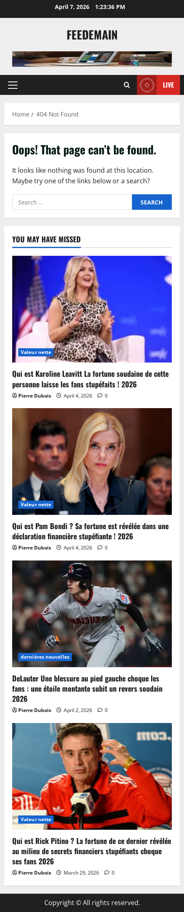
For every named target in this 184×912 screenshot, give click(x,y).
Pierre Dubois (34, 395)
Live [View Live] (155, 85)
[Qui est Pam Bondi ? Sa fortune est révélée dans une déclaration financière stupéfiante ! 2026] (92, 461)
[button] (13, 84)
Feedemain (92, 34)
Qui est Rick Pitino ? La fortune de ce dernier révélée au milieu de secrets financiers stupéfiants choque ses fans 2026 (91, 850)
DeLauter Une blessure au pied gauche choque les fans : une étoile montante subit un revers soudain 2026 (87, 688)
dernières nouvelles (45, 656)
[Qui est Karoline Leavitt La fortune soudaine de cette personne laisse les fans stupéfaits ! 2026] (92, 309)
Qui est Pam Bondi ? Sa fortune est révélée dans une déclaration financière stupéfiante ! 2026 (90, 531)
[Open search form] (127, 85)
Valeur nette (36, 352)
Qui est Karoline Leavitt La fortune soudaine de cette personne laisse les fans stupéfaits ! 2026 (90, 378)
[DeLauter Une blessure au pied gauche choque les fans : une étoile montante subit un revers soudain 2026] (92, 613)
